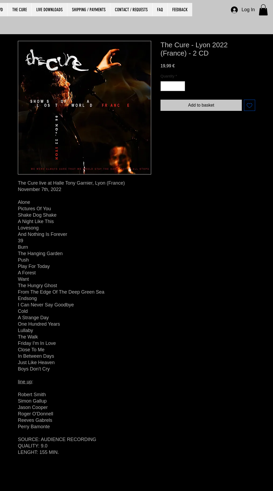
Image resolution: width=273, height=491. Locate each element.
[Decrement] (164, 86)
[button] (263, 9)
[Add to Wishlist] (249, 105)
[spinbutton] (173, 86)
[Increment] (181, 86)
